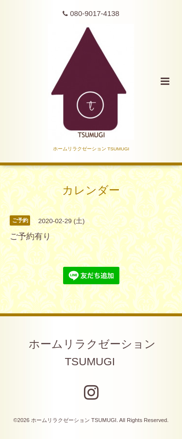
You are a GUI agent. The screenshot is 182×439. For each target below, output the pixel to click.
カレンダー (91, 190)
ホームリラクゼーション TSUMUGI (92, 353)
